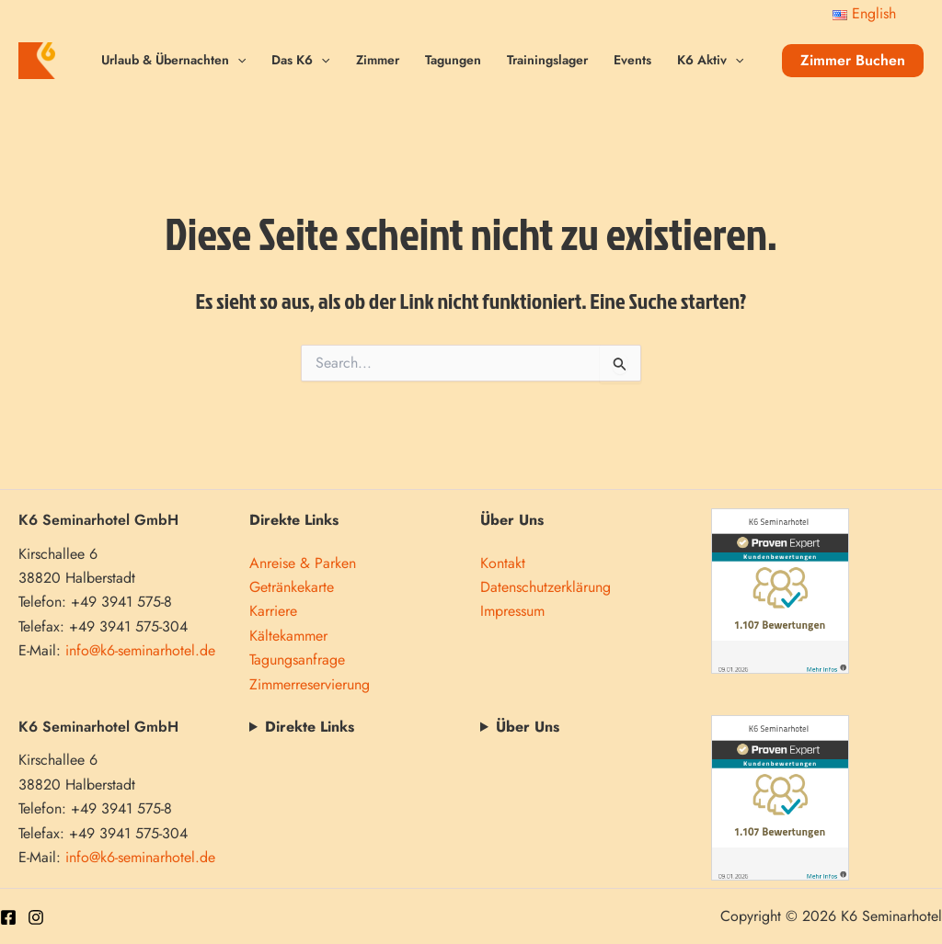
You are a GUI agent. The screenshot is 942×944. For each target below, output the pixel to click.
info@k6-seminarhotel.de (140, 650)
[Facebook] (8, 917)
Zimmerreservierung (309, 684)
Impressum (512, 610)
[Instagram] (36, 917)
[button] (853, 60)
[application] (237, 60)
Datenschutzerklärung (545, 586)
